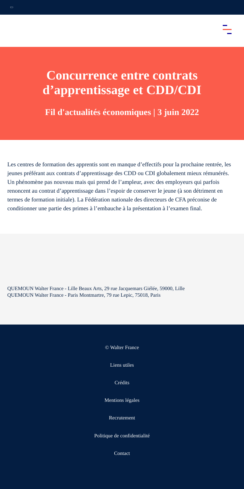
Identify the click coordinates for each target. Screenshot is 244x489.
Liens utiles (122, 365)
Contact (122, 453)
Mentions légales (121, 400)
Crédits (122, 383)
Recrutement (122, 418)
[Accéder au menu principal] (227, 29)
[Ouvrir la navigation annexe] (11, 7)
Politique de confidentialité (122, 436)
